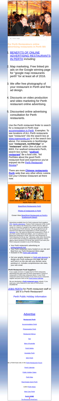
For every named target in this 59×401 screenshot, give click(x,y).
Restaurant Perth (29, 319)
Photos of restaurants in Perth (29, 211)
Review (12, 165)
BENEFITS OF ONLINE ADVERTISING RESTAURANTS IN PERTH (30, 56)
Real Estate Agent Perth (29, 382)
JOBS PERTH (15, 289)
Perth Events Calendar (36, 278)
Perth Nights (29, 348)
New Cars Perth (29, 391)
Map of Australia (29, 343)
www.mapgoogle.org (19, 138)
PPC (11, 224)
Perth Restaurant (34, 162)
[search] (28, 38)
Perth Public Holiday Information (30, 296)
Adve (29, 314)
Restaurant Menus (29, 334)
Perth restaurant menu (30, 281)
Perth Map (29, 377)
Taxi (29, 339)
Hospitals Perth (29, 353)
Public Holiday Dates (29, 372)
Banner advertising (19, 224)
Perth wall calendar (30, 253)
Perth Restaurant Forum (34, 363)
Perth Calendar (29, 367)
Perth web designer (40, 257)
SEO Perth (29, 358)
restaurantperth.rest (18, 247)
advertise (12, 232)
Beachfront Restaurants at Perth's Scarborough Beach (34, 216)
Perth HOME (29, 396)
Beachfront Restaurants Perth (29, 206)
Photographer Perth (29, 329)
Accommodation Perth (29, 324)
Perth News (32, 387)
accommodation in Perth (21, 130)
